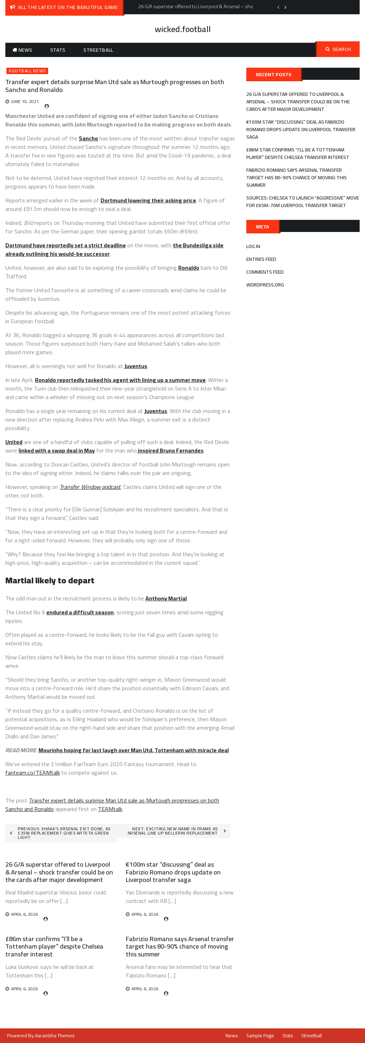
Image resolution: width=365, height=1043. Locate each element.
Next (285, 7)
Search (338, 49)
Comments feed (265, 272)
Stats (58, 50)
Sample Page (260, 1035)
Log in (253, 246)
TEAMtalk (110, 809)
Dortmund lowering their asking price (148, 200)
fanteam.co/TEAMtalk (32, 772)
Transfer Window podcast (90, 486)
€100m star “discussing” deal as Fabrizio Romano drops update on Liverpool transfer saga (173, 871)
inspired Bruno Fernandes (170, 450)
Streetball (98, 50)
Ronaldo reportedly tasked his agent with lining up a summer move (120, 380)
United (13, 442)
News (25, 50)
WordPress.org (265, 284)
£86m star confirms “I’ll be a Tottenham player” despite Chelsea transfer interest (54, 946)
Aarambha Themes (54, 1035)
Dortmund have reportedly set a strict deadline (65, 245)
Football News (27, 71)
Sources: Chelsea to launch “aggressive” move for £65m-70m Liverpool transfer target (302, 201)
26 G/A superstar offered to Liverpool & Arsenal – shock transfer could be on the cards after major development (59, 871)
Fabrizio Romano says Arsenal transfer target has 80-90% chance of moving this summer (180, 946)
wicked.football (183, 29)
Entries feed (261, 259)
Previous (278, 7)
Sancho (88, 138)
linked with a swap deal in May (57, 450)
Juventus (135, 366)
